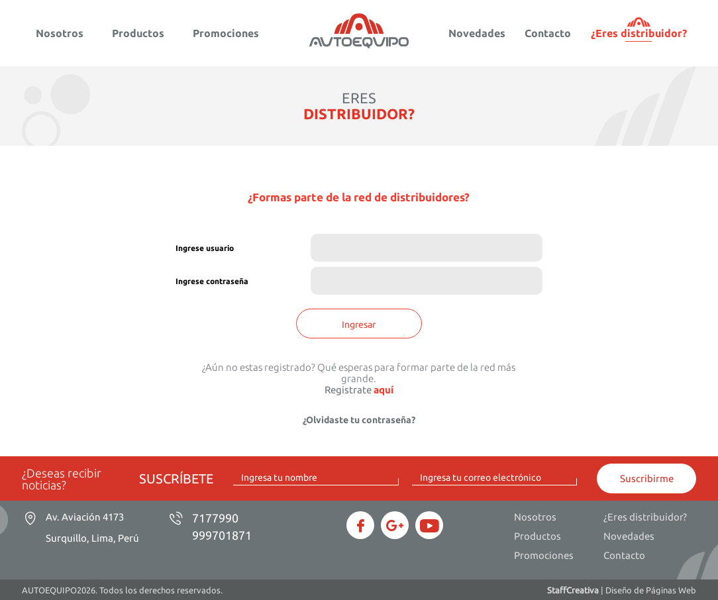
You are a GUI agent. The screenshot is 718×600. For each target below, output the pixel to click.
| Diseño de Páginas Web (621, 590)
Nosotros (59, 33)
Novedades (476, 33)
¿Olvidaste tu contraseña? (359, 420)
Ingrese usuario (205, 248)
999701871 (222, 535)
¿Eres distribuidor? (639, 33)
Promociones (226, 33)
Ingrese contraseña (212, 281)
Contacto (548, 33)
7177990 (215, 518)
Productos (138, 33)
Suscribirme (647, 478)
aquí (383, 389)
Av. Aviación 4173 (92, 527)
